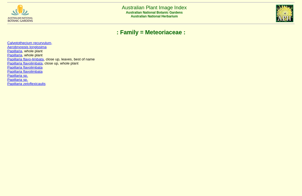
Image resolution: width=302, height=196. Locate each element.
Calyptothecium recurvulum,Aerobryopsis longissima (29, 45)
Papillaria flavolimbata (25, 63)
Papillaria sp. (17, 76)
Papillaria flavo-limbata (25, 59)
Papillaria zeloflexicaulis (26, 84)
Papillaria (14, 51)
